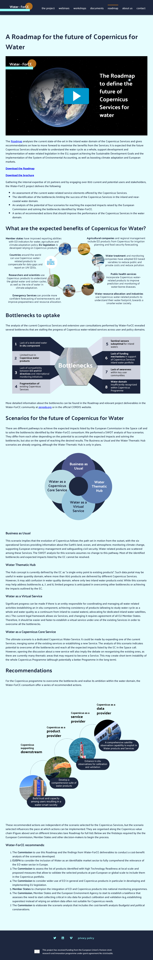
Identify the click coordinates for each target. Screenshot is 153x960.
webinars (64, 8)
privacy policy (86, 937)
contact (141, 8)
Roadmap (16, 141)
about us (127, 8)
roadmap (113, 8)
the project (48, 8)
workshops (79, 8)
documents (97, 8)
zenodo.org (45, 406)
